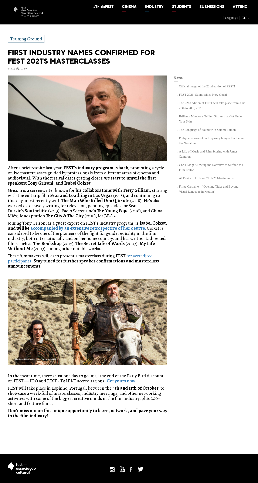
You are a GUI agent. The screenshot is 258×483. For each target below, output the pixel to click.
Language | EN (236, 17)
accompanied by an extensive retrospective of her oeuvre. (88, 228)
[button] (103, 7)
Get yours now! (122, 381)
